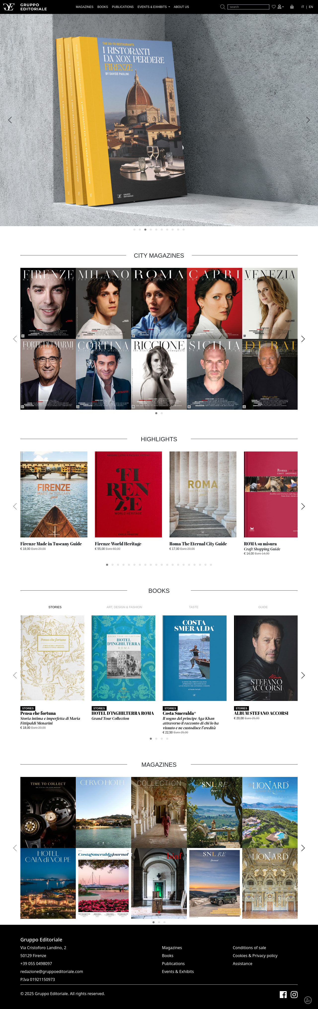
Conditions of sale (249, 947)
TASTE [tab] (194, 607)
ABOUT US (181, 7)
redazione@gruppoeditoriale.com (51, 971)
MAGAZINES (84, 7)
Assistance (242, 963)
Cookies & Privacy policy (255, 955)
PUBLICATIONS (123, 7)
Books (167, 955)
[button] (280, 7)
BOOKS (102, 7)
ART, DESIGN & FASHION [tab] (124, 607)
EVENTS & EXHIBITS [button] (153, 7)
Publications (173, 963)
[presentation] (10, 120)
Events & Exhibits (178, 971)
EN (311, 7)
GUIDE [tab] (263, 607)
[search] (248, 6)
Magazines (172, 947)
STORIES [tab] (54, 607)
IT (303, 7)
